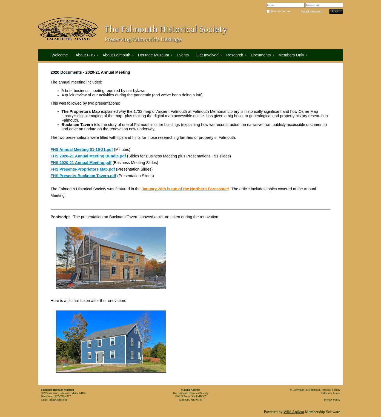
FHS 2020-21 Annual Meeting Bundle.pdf (88, 156)
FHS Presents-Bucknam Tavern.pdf (83, 176)
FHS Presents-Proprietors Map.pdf (83, 169)
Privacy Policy (332, 399)
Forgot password (311, 11)
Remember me (280, 11)
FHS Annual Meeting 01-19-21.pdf (82, 149)
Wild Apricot (293, 412)
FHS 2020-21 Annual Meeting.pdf (81, 162)
